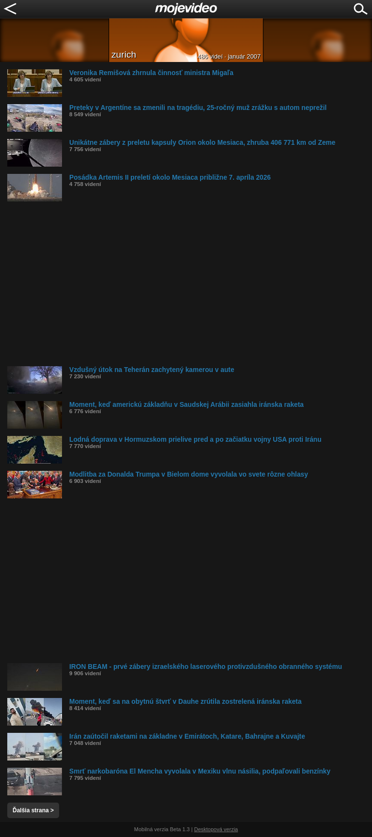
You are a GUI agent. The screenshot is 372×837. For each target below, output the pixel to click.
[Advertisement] (189, 284)
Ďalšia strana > (33, 810)
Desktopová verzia (216, 829)
